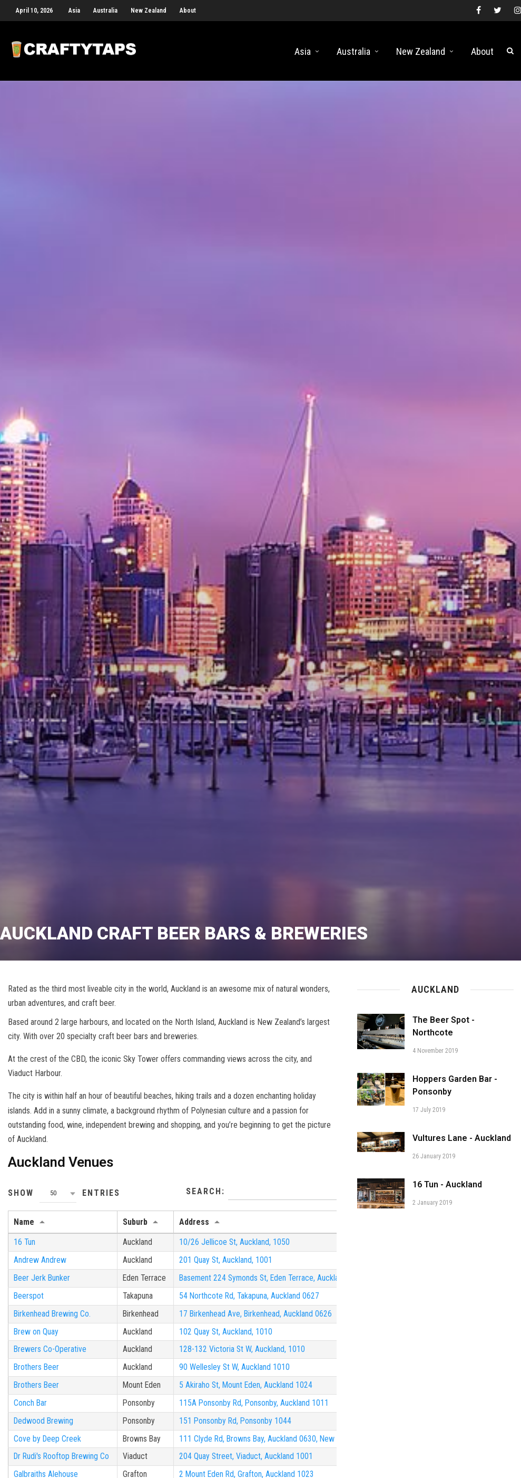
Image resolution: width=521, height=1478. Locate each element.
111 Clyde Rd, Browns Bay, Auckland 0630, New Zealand (275, 1449)
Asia (74, 10)
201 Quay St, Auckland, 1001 (229, 1268)
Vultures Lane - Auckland (461, 1145)
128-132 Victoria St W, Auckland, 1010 (245, 1359)
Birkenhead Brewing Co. (53, 1322)
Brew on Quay (36, 1340)
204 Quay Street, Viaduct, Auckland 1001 (249, 1467)
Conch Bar (30, 1412)
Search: (261, 1199)
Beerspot (29, 1304)
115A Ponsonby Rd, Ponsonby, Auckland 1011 (257, 1412)
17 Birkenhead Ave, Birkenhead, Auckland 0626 (259, 1322)
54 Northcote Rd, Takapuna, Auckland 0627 (253, 1304)
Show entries (64, 1201)
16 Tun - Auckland (447, 1192)
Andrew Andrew (40, 1268)
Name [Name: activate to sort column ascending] (24, 1229)
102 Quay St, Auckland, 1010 (229, 1340)
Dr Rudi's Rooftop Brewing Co (63, 1467)
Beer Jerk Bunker (42, 1286)
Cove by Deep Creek (48, 1449)
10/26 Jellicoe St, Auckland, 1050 (237, 1250)
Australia (105, 10)
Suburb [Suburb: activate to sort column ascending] (136, 1229)
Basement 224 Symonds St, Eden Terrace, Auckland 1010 (277, 1286)
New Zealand (148, 10)
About (188, 10)
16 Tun (25, 1250)
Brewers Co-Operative (50, 1359)
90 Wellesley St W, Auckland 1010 (237, 1376)
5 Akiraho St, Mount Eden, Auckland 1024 (249, 1394)
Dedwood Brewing (44, 1430)
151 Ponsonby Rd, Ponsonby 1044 (239, 1430)
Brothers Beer (37, 1376)
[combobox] (58, 1201)
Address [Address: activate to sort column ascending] (197, 1229)
